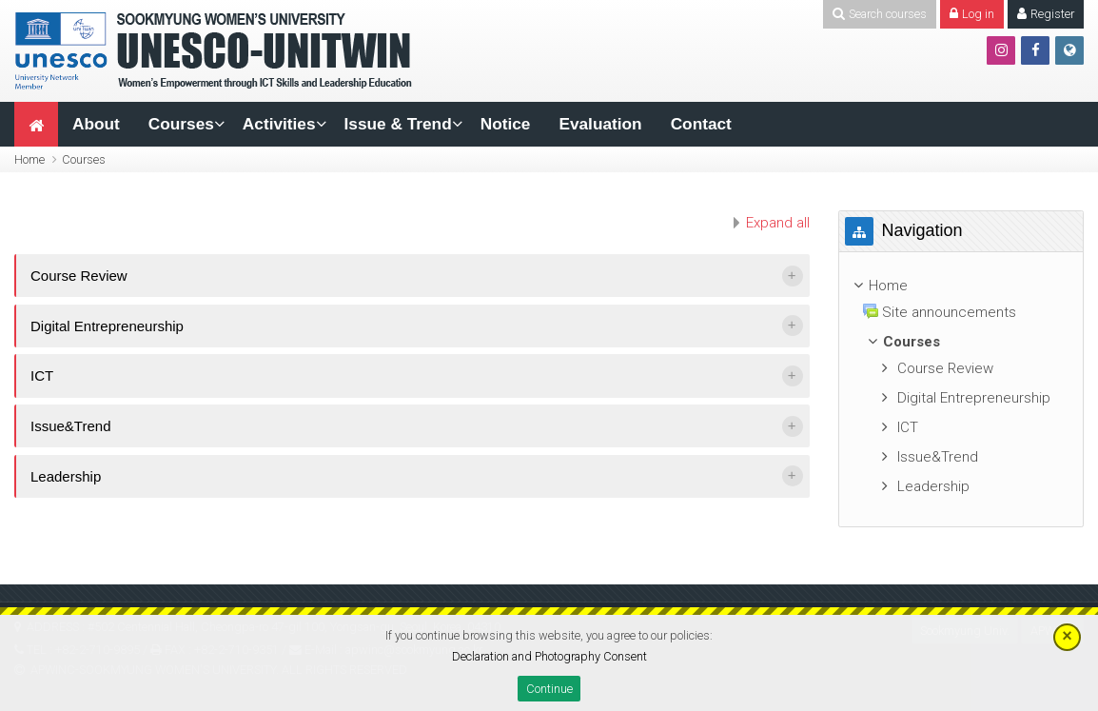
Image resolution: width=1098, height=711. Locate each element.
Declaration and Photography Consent (549, 656)
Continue (549, 688)
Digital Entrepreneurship (107, 326)
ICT (41, 375)
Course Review (78, 275)
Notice (505, 123)
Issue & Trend (398, 123)
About (96, 123)
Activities (279, 123)
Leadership (65, 476)
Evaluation (600, 123)
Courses (181, 123)
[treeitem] (961, 286)
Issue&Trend (70, 426)
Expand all (778, 222)
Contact (701, 123)
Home (29, 159)
